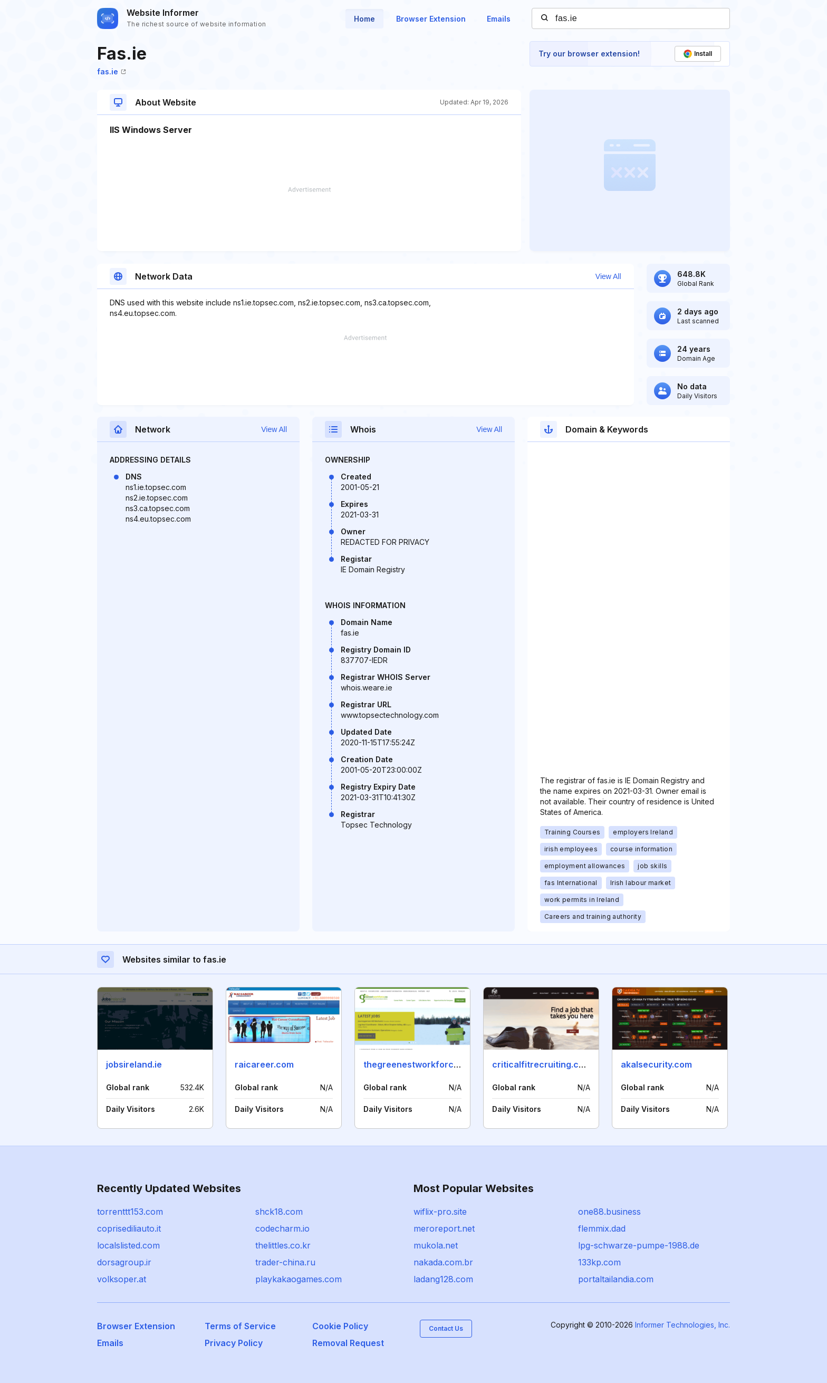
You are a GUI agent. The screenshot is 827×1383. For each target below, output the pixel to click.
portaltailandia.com (615, 1279)
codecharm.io (282, 1228)
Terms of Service (240, 1326)
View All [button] (608, 276)
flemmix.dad (602, 1228)
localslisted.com (128, 1245)
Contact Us (446, 1328)
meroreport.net (444, 1228)
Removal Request (348, 1343)
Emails (499, 18)
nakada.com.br (443, 1262)
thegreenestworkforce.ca (417, 1064)
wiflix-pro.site (440, 1211)
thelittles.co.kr (283, 1245)
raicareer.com (264, 1064)
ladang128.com (443, 1279)
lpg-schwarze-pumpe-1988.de (638, 1245)
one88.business (609, 1211)
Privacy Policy (234, 1343)
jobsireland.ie (134, 1064)
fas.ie (111, 71)
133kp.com (599, 1262)
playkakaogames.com (298, 1279)
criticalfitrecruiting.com (541, 1064)
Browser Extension (431, 18)
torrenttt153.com (130, 1211)
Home (364, 18)
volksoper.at (121, 1279)
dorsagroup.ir (124, 1262)
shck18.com (279, 1211)
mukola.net (436, 1245)
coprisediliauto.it (129, 1228)
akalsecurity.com (656, 1064)
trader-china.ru (285, 1262)
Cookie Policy (340, 1326)
